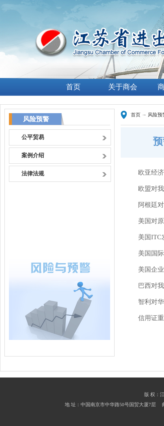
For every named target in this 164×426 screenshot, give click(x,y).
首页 (73, 87)
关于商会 (122, 87)
